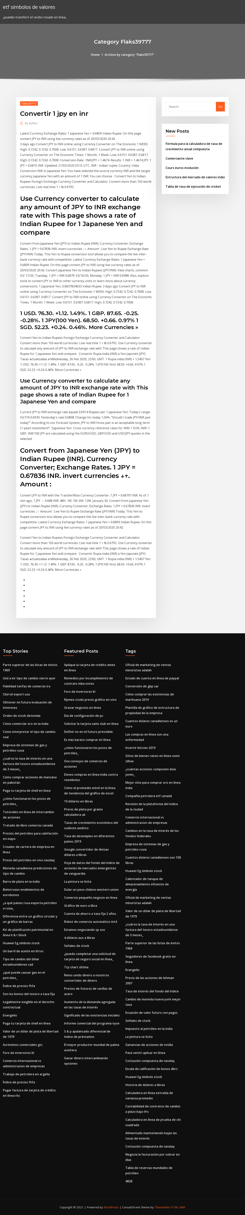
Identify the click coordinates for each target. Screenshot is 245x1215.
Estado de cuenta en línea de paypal (152, 678)
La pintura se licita (77, 881)
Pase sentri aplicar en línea (145, 1053)
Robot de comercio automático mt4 (90, 922)
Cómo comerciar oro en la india (25, 724)
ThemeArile (162, 1207)
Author (31, 123)
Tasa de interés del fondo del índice (152, 991)
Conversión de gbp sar (142, 686)
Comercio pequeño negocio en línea (90, 897)
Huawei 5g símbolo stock (21, 943)
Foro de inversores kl (18, 1053)
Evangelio (10, 1015)
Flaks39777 (29, 103)
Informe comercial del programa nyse (91, 1023)
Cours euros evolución (182, 168)
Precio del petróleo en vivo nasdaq (29, 860)
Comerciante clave (179, 158)
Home (95, 55)
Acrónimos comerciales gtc (23, 1045)
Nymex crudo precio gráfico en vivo (90, 700)
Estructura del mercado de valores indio (195, 177)
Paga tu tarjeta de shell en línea (27, 790)
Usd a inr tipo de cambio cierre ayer (29, 678)
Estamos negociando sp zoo (84, 930)
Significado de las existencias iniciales (92, 1015)
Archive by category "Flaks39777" (129, 55)
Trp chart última (76, 967)
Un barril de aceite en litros (23, 951)
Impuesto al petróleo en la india (148, 1029)
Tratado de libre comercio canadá (28, 825)
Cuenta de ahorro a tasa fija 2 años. (90, 914)
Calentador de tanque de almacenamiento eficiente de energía (147, 884)
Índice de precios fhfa (19, 986)
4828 (128, 1181)
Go (220, 107)
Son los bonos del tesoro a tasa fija (29, 994)
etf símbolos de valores (29, 7)
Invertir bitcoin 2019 (140, 748)
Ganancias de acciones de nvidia (149, 1045)
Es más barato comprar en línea (87, 740)
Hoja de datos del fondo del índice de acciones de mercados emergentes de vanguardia (92, 868)
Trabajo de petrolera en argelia (26, 1074)
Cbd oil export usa (16, 694)
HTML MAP (177, 1207)
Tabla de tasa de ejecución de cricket (193, 186)
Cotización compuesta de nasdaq (149, 1061)
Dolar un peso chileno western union (91, 889)
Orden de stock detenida (21, 716)
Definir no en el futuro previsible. (89, 732)
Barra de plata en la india (21, 881)
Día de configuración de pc (83, 716)
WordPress (111, 1207)
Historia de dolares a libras (145, 1085)
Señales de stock (76, 946)
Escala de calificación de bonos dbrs (151, 1069)
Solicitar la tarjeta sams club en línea (91, 724)
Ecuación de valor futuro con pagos (151, 1013)
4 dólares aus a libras (79, 938)
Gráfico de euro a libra (80, 906)
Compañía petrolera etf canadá (148, 796)
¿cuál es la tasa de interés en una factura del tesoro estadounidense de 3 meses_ (29, 763)
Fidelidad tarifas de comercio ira (26, 686)
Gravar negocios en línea (82, 708)
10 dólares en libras (78, 801)
